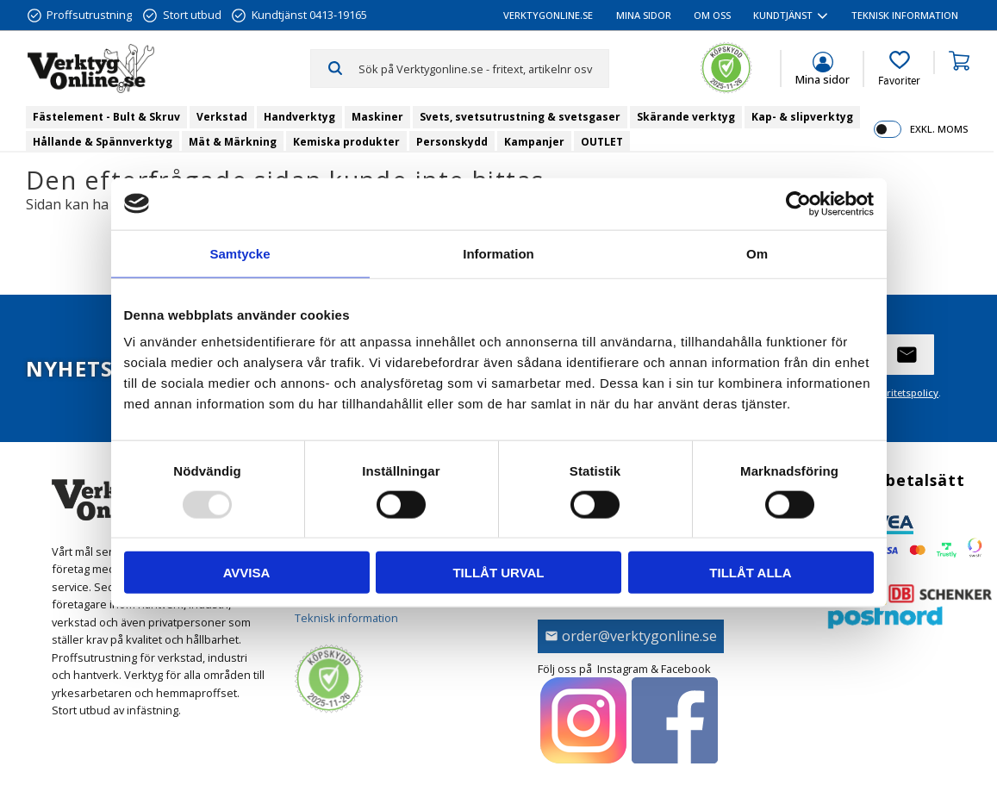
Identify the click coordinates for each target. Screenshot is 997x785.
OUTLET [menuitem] (602, 141)
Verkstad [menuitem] (221, 116)
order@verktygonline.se (639, 635)
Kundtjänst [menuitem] (783, 15)
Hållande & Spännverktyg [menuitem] (102, 141)
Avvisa (247, 572)
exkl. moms (939, 128)
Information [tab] (498, 253)
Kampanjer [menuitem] (534, 141)
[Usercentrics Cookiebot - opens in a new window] (798, 203)
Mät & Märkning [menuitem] (233, 141)
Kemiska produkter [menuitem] (346, 141)
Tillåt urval (498, 572)
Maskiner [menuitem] (377, 116)
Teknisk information (346, 618)
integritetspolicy (900, 392)
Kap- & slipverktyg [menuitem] (802, 116)
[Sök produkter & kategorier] (483, 68)
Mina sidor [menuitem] (643, 15)
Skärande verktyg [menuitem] (686, 116)
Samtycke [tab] (239, 253)
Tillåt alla (750, 572)
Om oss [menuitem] (712, 15)
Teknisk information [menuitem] (904, 15)
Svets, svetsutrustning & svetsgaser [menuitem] (520, 116)
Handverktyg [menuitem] (299, 116)
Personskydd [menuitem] (452, 141)
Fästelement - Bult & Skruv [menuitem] (106, 116)
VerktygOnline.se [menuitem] (548, 15)
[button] (899, 69)
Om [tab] (757, 253)
